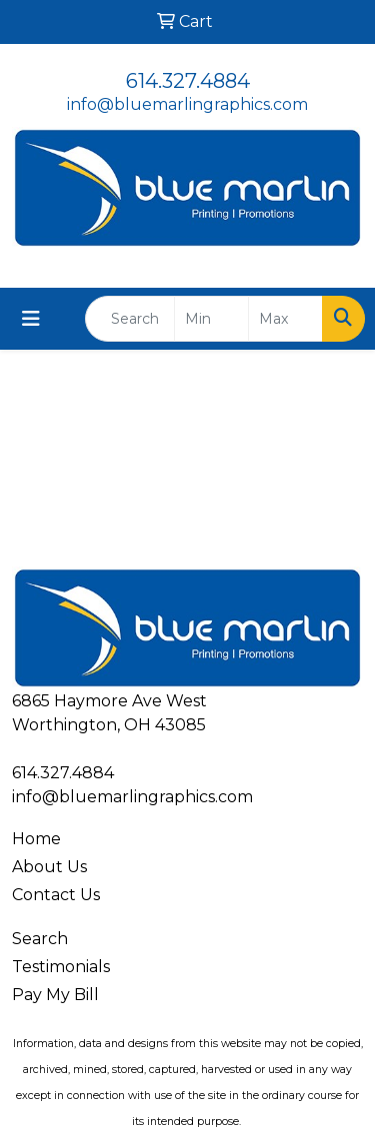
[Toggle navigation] (31, 319)
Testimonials (61, 966)
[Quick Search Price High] (285, 319)
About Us (49, 866)
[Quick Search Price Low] (211, 319)
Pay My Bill (55, 994)
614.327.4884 (188, 81)
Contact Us (56, 894)
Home (36, 838)
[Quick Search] (130, 319)
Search (40, 938)
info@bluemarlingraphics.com (187, 104)
